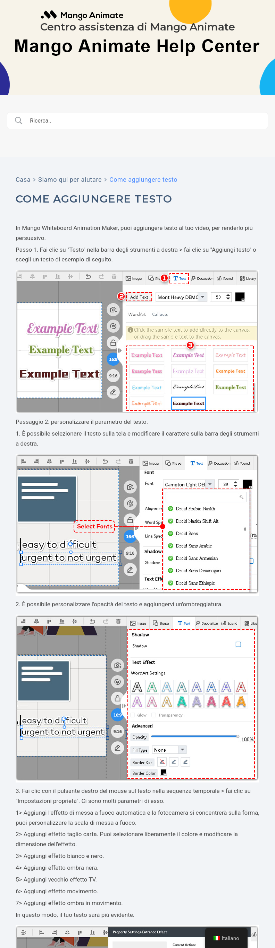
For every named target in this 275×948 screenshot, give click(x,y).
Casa (23, 179)
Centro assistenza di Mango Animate (137, 26)
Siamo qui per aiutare (70, 179)
